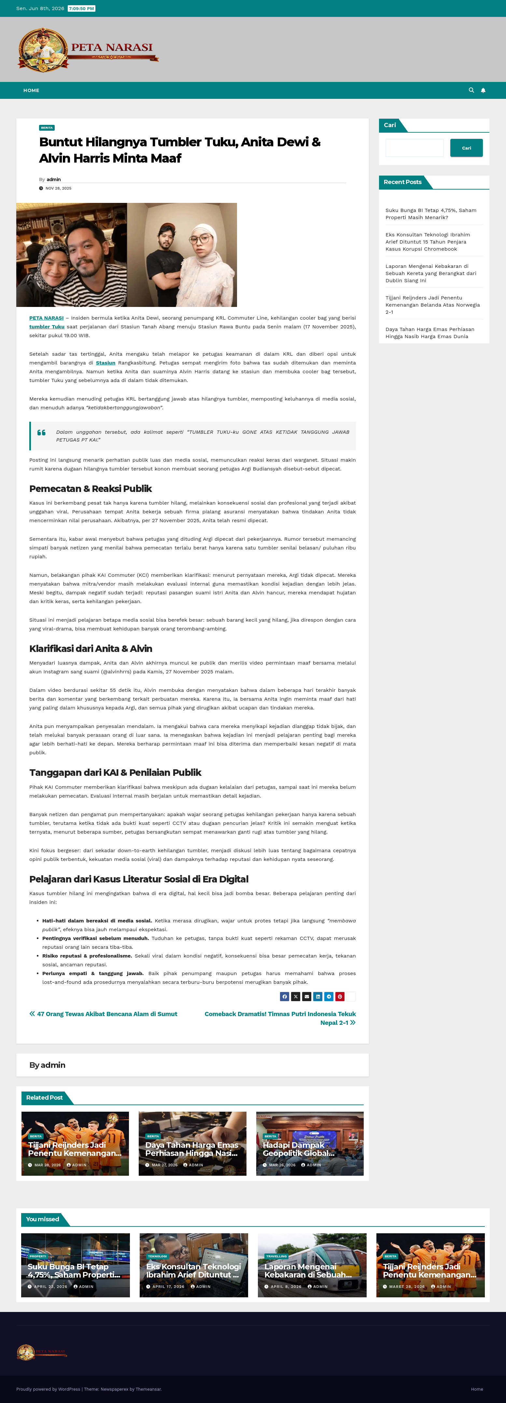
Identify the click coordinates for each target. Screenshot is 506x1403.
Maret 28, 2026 (408, 1286)
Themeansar (148, 1389)
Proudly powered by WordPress (49, 1389)
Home (31, 90)
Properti (38, 1256)
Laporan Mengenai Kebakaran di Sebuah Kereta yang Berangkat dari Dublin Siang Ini (431, 273)
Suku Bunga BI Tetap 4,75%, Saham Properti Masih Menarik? (71, 1275)
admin (54, 179)
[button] (471, 90)
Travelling (276, 1256)
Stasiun (106, 363)
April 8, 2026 (287, 1286)
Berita (47, 127)
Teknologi (157, 1256)
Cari (390, 125)
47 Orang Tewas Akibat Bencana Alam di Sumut (103, 1014)
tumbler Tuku (46, 327)
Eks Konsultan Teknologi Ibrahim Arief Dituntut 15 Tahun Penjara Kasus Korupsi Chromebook (428, 242)
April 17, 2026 (169, 1286)
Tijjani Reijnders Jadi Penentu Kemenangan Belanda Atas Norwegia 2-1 (433, 305)
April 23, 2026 (51, 1286)
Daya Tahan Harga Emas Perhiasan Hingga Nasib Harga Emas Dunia (191, 1153)
